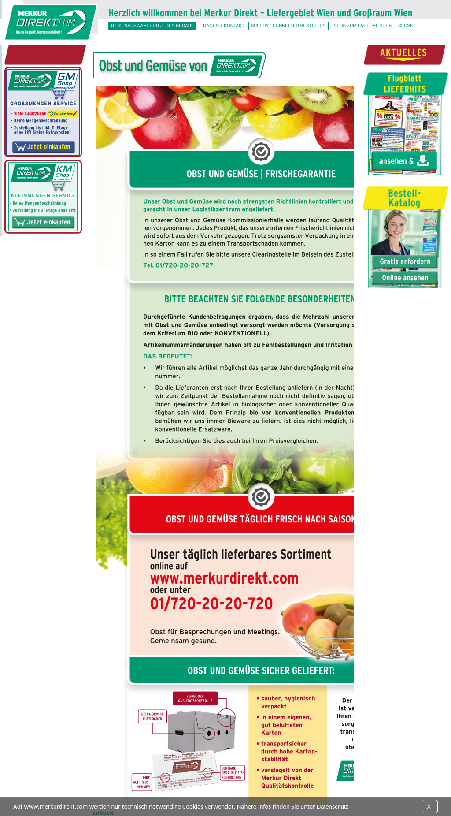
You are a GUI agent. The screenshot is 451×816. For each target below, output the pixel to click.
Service (408, 25)
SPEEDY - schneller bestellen (288, 25)
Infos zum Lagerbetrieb (362, 25)
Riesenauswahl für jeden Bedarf (152, 25)
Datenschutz (332, 806)
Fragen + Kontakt (222, 25)
